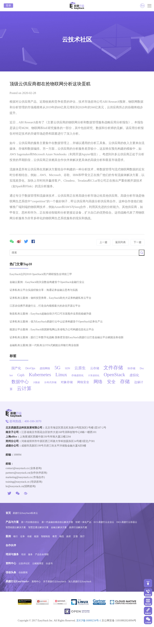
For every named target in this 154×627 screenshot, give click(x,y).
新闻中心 (36, 581)
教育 (54, 536)
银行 (15, 536)
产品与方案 (12, 522)
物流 (61, 536)
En (142, 5)
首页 (8, 513)
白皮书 (49, 563)
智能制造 (45, 536)
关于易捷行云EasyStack (54, 581)
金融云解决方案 (59, 527)
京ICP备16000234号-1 (88, 620)
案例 (8, 536)
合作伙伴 (11, 545)
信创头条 (11, 572)
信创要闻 (23, 572)
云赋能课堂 (37, 563)
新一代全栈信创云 (30, 522)
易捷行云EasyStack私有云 (25, 513)
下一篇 (137, 242)
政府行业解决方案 (78, 527)
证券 (22, 536)
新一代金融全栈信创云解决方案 (57, 522)
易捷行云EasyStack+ (17, 581)
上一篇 (103, 242)
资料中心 (11, 563)
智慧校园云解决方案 (16, 527)
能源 (36, 536)
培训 (23, 554)
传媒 (29, 536)
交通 (75, 536)
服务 (30, 554)
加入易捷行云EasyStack (79, 581)
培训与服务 (12, 554)
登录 (8, 5)
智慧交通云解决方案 (38, 527)
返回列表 (120, 242)
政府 (68, 536)
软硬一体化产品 (83, 522)
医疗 (82, 536)
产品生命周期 (42, 554)
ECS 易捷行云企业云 (104, 522)
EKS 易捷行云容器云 (127, 522)
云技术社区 (24, 563)
